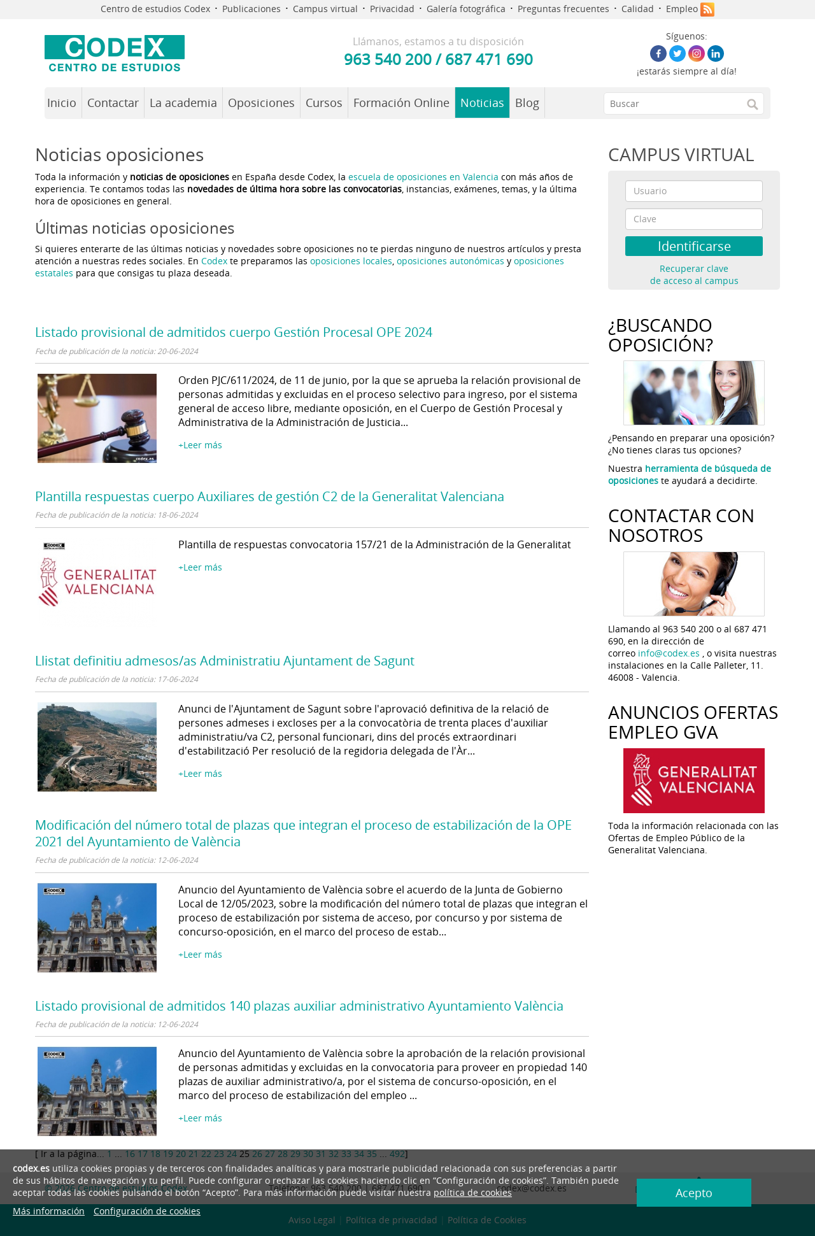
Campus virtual (325, 9)
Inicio (61, 102)
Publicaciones (251, 9)
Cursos (324, 102)
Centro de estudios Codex (155, 9)
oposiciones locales (351, 261)
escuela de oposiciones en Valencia (423, 177)
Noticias (482, 102)
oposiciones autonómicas (450, 261)
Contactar (113, 102)
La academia (183, 102)
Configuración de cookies (147, 1211)
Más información (49, 1211)
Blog (527, 102)
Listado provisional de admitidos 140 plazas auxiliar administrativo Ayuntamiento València (299, 1005)
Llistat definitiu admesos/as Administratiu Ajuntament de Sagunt (225, 660)
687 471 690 (489, 58)
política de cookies (473, 1192)
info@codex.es (669, 653)
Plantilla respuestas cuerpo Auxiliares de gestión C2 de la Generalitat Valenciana (269, 496)
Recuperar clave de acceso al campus (694, 274)
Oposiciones (261, 102)
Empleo (682, 9)
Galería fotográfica (466, 9)
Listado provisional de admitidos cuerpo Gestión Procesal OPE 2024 (233, 332)
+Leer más (200, 445)
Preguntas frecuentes (563, 9)
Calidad (637, 9)
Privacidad (392, 9)
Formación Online (401, 102)
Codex (215, 261)
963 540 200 (388, 58)
